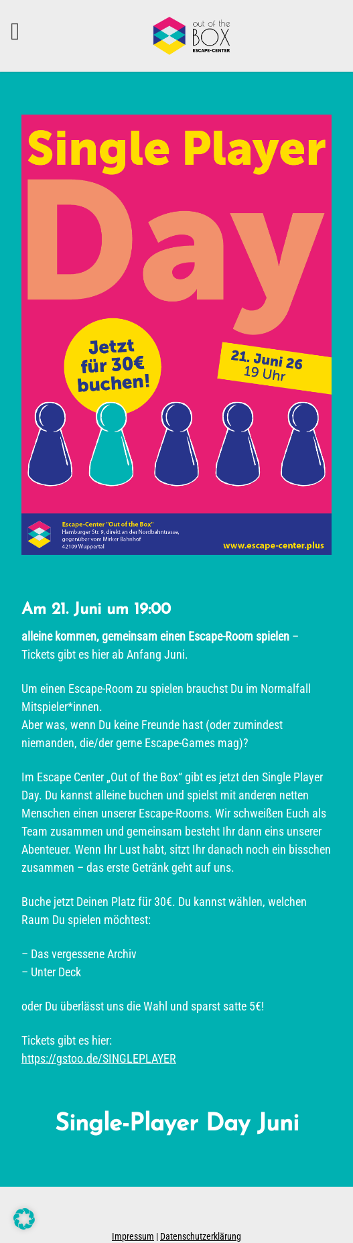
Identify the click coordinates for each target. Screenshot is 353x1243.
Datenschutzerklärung (200, 1236)
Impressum (133, 1236)
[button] (24, 1219)
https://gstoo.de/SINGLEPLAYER (98, 1058)
